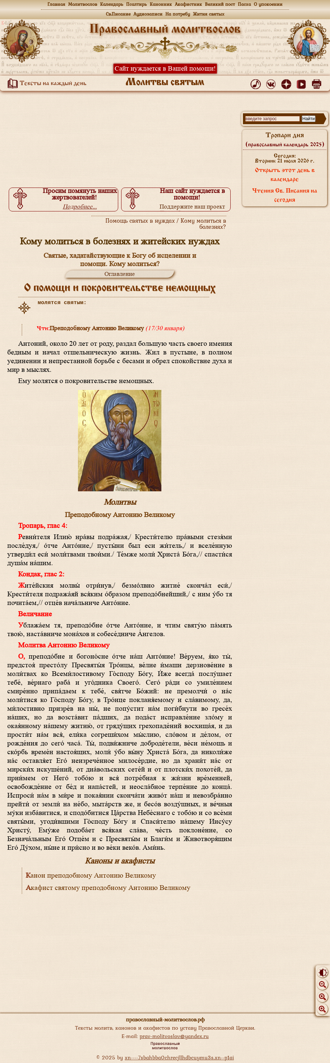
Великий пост (220, 4)
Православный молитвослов (165, 29)
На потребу (177, 13)
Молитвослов (82, 4)
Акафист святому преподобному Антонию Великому (108, 888)
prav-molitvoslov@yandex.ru (174, 1036)
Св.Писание (118, 13)
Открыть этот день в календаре (285, 175)
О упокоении (268, 4)
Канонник (161, 4)
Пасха (244, 4)
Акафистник (188, 4)
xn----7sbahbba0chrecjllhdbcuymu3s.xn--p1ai (179, 1057)
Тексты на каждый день (46, 84)
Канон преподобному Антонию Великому (91, 875)
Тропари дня (285, 139)
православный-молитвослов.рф (165, 1019)
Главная (56, 4)
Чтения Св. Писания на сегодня (284, 195)
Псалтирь (136, 4)
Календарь (111, 4)
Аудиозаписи (147, 13)
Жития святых (208, 13)
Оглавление (119, 273)
